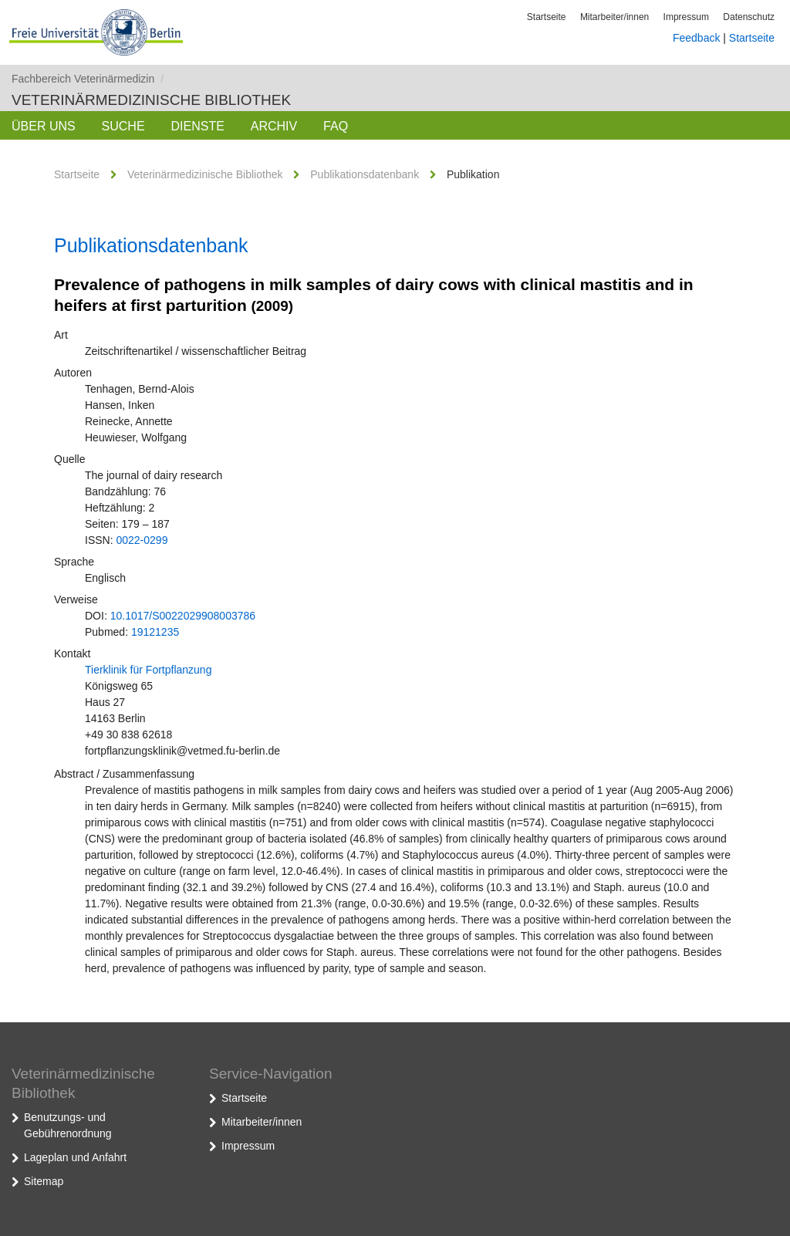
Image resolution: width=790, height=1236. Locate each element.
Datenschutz (749, 17)
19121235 (155, 632)
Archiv (274, 126)
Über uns (44, 126)
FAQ (335, 126)
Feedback (696, 38)
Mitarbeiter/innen (614, 17)
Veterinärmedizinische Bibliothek (151, 100)
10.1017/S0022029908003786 (182, 616)
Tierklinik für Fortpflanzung (148, 670)
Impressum (686, 17)
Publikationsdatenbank (364, 174)
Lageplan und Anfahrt (75, 1157)
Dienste (197, 126)
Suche (123, 126)
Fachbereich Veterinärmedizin (88, 78)
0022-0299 (141, 540)
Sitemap (43, 1181)
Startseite (546, 17)
